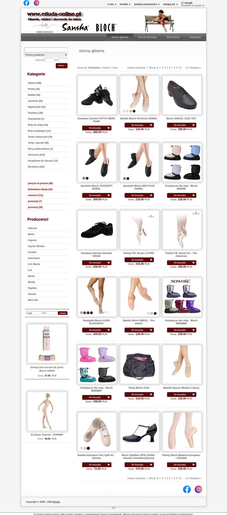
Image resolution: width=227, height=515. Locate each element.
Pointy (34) (34, 89)
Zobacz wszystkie (136, 67)
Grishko (32, 252)
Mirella (31, 282)
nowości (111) (35, 195)
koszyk (188, 3)
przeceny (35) (35, 207)
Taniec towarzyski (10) (40, 136)
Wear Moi (33, 300)
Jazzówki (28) (35, 101)
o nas (110, 4)
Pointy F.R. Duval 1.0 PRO (138, 253)
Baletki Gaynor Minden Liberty (181, 387)
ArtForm (32, 228)
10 (180, 67)
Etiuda (56, 502)
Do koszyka (95, 128)
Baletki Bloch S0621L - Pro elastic (138, 322)
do (56, 60)
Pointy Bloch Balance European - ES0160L (181, 456)
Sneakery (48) (35, 113)
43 (187, 67)
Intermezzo (34, 258)
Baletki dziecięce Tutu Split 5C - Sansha (96, 456)
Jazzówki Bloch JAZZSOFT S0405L (96, 187)
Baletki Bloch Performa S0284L (138, 118)
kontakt (124, 4)
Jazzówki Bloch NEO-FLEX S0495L (139, 187)
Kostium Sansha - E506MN (47, 434)
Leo (30, 270)
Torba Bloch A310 (138, 387)
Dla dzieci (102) (36, 166)
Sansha (32, 294)
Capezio (32, 240)
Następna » (196, 67)
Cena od (39, 60)
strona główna (119, 37)
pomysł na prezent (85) (40, 183)
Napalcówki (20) (37, 107)
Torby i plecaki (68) (38, 142)
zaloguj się (169, 4)
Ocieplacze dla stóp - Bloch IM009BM (181, 322)
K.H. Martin (34, 264)
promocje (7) (35, 201)
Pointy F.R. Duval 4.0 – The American (181, 254)
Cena (115, 67)
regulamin (195, 37)
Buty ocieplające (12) (39, 130)
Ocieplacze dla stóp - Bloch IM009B (181, 187)
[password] (49, 313)
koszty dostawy (147, 37)
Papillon (32, 288)
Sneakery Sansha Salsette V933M (96, 254)
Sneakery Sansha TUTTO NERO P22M (96, 120)
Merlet (31, 276)
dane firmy (173, 37)
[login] (34, 313)
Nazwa (106, 67)
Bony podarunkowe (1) (40, 148)
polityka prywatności (145, 4)
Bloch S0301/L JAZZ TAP (181, 118)
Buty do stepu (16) (38, 124)
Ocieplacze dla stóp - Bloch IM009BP (96, 389)
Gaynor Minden (36, 246)
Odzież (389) (34, 83)
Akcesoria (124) (36, 154)
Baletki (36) (34, 95)
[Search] (46, 49)
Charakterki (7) (36, 119)
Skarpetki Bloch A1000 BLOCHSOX (96, 322)
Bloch (31, 234)
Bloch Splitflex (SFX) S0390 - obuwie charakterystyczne (139, 456)
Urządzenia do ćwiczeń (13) (43, 160)
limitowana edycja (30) (40, 189)
